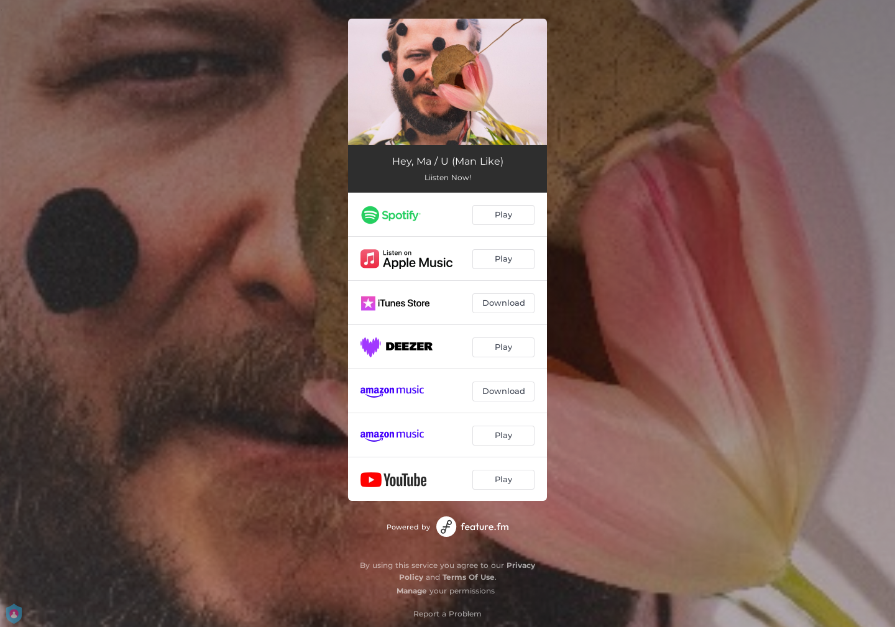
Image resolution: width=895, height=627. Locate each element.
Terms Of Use (469, 577)
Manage (412, 590)
